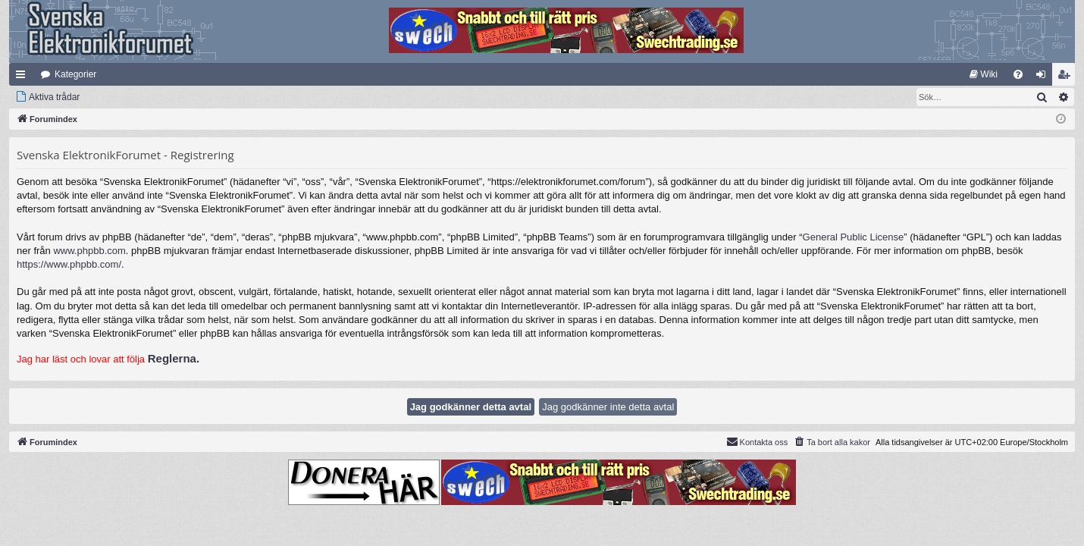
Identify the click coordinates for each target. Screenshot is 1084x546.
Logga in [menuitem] (1044, 77)
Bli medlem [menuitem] (1067, 77)
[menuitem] (983, 74)
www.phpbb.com (89, 250)
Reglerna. (173, 358)
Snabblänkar (23, 77)
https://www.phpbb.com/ (69, 264)
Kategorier (75, 74)
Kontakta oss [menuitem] (757, 441)
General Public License (853, 237)
